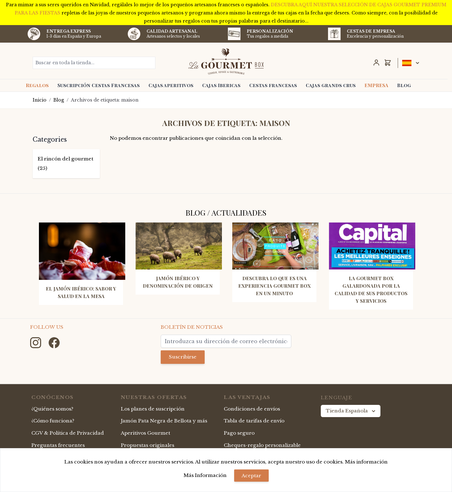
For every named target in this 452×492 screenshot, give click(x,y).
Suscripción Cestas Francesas (98, 85)
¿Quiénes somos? (52, 409)
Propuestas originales (147, 445)
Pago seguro (239, 433)
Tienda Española (351, 411)
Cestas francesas (273, 85)
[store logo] (226, 61)
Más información (366, 462)
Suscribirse (182, 357)
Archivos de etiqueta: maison (104, 100)
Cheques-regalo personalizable (262, 445)
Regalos (37, 85)
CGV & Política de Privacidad (67, 433)
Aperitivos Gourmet (145, 433)
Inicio (39, 100)
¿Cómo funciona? (52, 421)
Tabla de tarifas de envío (254, 421)
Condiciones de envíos (252, 409)
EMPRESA (376, 85)
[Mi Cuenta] (376, 62)
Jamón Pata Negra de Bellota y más (164, 421)
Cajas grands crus (331, 85)
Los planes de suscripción (153, 409)
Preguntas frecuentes (58, 445)
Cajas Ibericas (221, 85)
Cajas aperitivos (170, 85)
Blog (404, 85)
